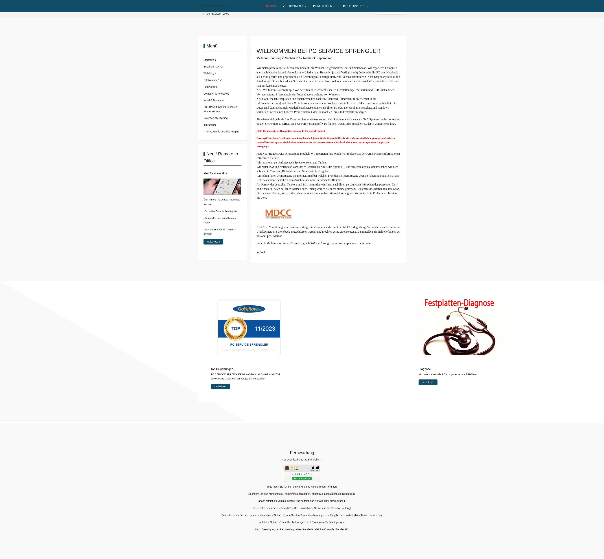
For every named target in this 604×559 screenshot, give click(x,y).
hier (276, 158)
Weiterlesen (213, 241)
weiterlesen (428, 382)
